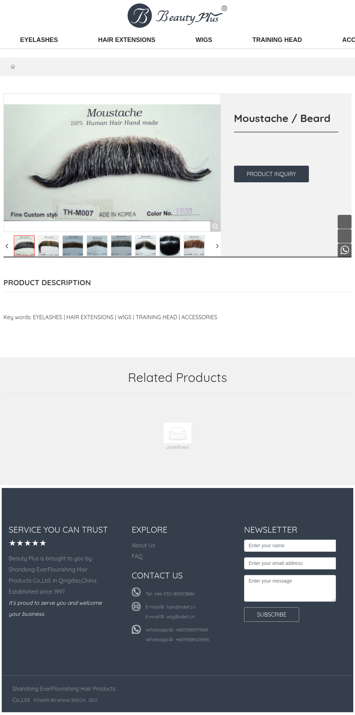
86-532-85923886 (175, 594)
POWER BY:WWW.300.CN (60, 700)
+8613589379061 (191, 630)
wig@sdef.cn (180, 616)
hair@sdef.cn (181, 607)
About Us (143, 545)
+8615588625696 (192, 639)
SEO (93, 700)
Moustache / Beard (282, 118)
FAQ (137, 556)
